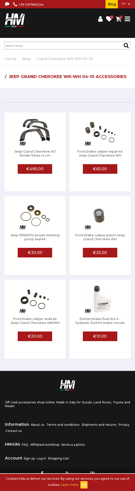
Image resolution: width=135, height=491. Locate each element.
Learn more (69, 485)
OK (84, 485)
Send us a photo (73, 444)
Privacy (124, 425)
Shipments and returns (99, 425)
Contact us (13, 431)
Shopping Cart (58, 458)
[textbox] (67, 45)
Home (10, 59)
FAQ (25, 444)
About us (37, 425)
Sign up (29, 458)
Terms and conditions (63, 425)
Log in (41, 458)
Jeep (26, 59)
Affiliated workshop (44, 444)
